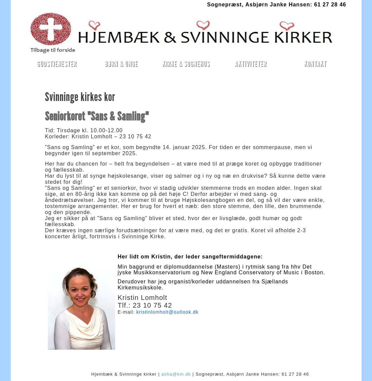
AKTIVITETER (250, 63)
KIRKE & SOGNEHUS (185, 63)
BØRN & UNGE (121, 63)
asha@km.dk (176, 374)
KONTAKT (315, 63)
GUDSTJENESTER (56, 63)
